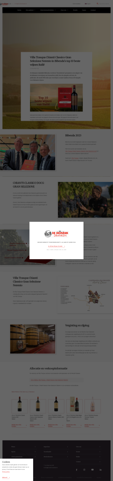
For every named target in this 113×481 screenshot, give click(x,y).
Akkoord (4, 477)
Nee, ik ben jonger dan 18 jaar (56, 249)
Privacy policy (6, 471)
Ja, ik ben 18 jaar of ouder (55, 246)
